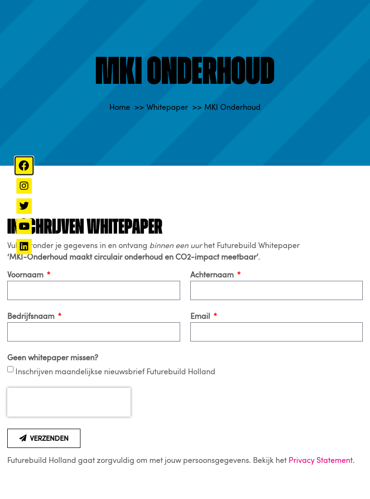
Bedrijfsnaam (31, 316)
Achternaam (213, 275)
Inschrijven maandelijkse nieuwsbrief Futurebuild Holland (115, 372)
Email (201, 316)
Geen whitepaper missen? (52, 358)
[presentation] (69, 402)
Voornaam (26, 275)
